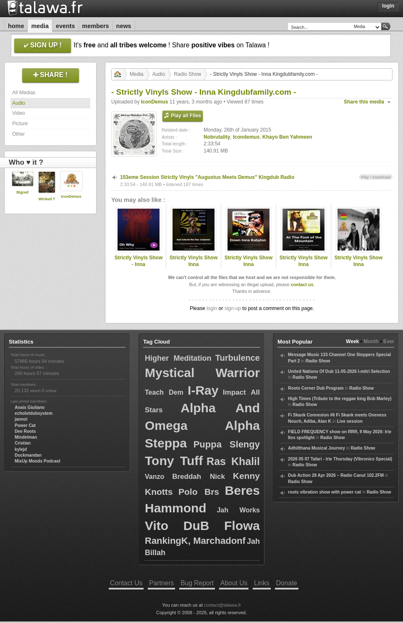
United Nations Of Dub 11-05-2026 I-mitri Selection (339, 371)
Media (40, 26)
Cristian (23, 443)
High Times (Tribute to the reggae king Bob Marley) (340, 398)
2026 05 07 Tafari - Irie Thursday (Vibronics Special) (340, 459)
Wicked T (47, 199)
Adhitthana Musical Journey (316, 448)
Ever (388, 341)
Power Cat (25, 425)
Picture (20, 124)
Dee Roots (25, 431)
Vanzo (154, 476)
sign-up (233, 308)
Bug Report (197, 583)
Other (18, 134)
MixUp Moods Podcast (37, 461)
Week (352, 341)
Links (261, 583)
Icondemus (246, 137)
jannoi (21, 419)
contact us (301, 284)
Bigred (22, 192)
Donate (286, 583)
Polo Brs (198, 491)
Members (95, 26)
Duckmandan (28, 455)
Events (65, 26)
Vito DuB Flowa (202, 526)
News (123, 26)
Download (381, 177)
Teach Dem (164, 392)
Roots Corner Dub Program (315, 388)
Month (371, 341)
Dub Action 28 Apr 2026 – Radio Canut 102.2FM (336, 475)
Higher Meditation (178, 358)
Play (365, 177)
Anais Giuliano (29, 407)
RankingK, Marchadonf (195, 540)
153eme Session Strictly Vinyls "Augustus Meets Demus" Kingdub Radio (207, 177)
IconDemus (71, 196)
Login (388, 6)
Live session (349, 421)
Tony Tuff (174, 461)
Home (16, 26)
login (212, 308)
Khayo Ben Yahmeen (287, 137)
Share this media (364, 102)
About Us (233, 583)
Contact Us (126, 583)
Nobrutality (217, 137)
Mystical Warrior (202, 373)
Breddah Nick (198, 477)
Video (18, 113)
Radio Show (187, 74)
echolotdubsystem (33, 413)
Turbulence (237, 357)
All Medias (23, 93)
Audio (18, 103)
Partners (161, 583)
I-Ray (203, 390)
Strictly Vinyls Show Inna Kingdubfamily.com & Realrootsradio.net (193, 268)
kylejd (21, 449)
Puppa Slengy (227, 444)
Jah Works (238, 510)
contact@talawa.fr (222, 604)
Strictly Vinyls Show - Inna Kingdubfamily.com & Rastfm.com (138, 268)
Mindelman (26, 437)
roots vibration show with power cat (324, 492)
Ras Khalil (233, 461)
